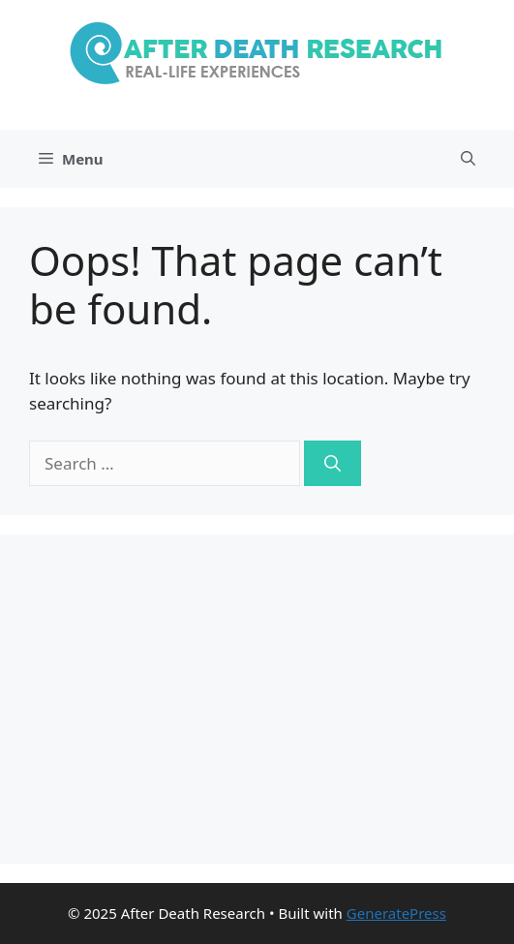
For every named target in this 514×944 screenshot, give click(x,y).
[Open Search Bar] (468, 159)
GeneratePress (396, 913)
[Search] (332, 464)
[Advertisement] (257, 699)
